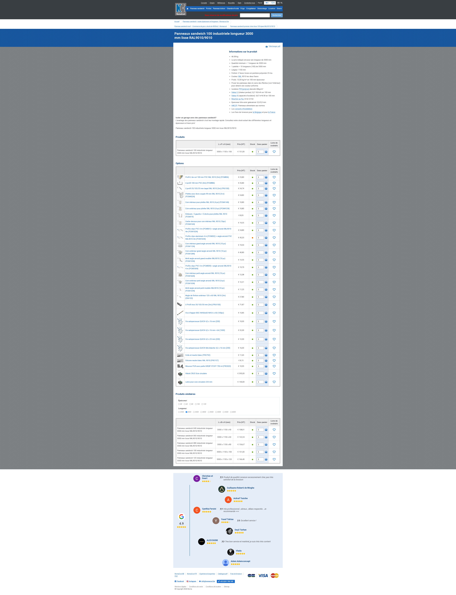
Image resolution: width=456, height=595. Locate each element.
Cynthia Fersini (209, 509)
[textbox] (255, 15)
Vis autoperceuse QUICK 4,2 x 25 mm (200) (202, 339)
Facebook (180, 581)
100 (197, 404)
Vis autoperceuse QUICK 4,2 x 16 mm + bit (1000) (205, 330)
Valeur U (234, 92)
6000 (233, 412)
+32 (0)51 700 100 (226, 581)
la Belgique (257, 112)
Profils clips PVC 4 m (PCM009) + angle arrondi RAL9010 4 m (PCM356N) (208, 267)
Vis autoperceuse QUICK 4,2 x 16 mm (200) (202, 321)
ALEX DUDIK (212, 540)
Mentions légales (180, 586)
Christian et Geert (207, 477)
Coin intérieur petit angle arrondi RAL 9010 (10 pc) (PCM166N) (205, 274)
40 (180, 404)
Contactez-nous (249, 3)
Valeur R (234, 96)
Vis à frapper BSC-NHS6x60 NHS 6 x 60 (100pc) (204, 313)
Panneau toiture (219, 8)
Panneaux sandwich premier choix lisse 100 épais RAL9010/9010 (252, 26)
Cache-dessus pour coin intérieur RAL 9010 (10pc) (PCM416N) (205, 222)
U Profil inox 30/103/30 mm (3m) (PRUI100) (203, 305)
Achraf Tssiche (240, 498)
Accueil (176, 21)
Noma (180, 9)
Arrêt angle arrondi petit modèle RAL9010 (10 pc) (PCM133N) (204, 289)
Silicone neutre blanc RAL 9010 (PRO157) (202, 360)
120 (204, 404)
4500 (211, 412)
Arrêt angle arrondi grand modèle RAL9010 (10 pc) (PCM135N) (205, 259)
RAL (240, 76)
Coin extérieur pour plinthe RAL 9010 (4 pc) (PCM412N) (207, 208)
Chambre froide (233, 8)
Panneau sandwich (197, 8)
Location (271, 8)
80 (191, 404)
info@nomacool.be (208, 581)
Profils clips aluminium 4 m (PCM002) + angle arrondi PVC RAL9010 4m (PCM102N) (208, 237)
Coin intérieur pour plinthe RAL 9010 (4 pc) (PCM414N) (207, 202)
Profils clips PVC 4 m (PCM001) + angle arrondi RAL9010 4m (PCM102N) (208, 230)
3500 (196, 412)
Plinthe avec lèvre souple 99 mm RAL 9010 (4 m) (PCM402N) (204, 195)
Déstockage (262, 8)
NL (281, 3)
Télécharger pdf (274, 46)
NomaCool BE (179, 574)
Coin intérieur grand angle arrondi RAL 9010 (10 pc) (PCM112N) (205, 245)
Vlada (238, 551)
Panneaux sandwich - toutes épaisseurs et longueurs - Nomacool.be (206, 21)
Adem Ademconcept (240, 561)
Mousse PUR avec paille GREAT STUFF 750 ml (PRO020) (208, 366)
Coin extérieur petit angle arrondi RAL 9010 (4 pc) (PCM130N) (205, 282)
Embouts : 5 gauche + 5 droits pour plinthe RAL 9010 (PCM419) (206, 215)
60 (186, 404)
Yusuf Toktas (227, 519)
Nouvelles (231, 3)
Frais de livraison (236, 574)
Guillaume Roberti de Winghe (240, 488)
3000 (188, 412)
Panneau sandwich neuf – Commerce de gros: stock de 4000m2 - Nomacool (200, 26)
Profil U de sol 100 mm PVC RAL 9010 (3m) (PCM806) (207, 177)
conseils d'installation (243, 109)
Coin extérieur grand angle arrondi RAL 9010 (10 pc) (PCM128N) (205, 252)
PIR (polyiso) (244, 89)
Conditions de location (213, 586)
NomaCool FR (192, 574)
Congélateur (251, 8)
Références (221, 3)
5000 (218, 412)
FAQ (176, 576)
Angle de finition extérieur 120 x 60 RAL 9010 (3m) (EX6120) (205, 296)
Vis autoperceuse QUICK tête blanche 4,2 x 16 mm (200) (207, 348)
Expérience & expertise (207, 574)
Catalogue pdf (222, 574)
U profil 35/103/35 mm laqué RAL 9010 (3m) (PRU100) (207, 188)
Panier (267, 3)
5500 (225, 412)
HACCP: (234, 106)
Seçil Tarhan (240, 530)
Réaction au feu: (237, 99)
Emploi (212, 3)
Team (239, 3)
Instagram (192, 581)
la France (271, 112)
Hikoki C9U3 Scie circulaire (196, 373)
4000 (203, 412)
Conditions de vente (196, 586)
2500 (181, 412)
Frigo (243, 8)
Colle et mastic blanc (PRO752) (197, 355)
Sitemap (226, 586)
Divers (279, 8)
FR (278, 3)
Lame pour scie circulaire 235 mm (198, 382)
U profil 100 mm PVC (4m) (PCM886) (200, 183)
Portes (208, 8)
